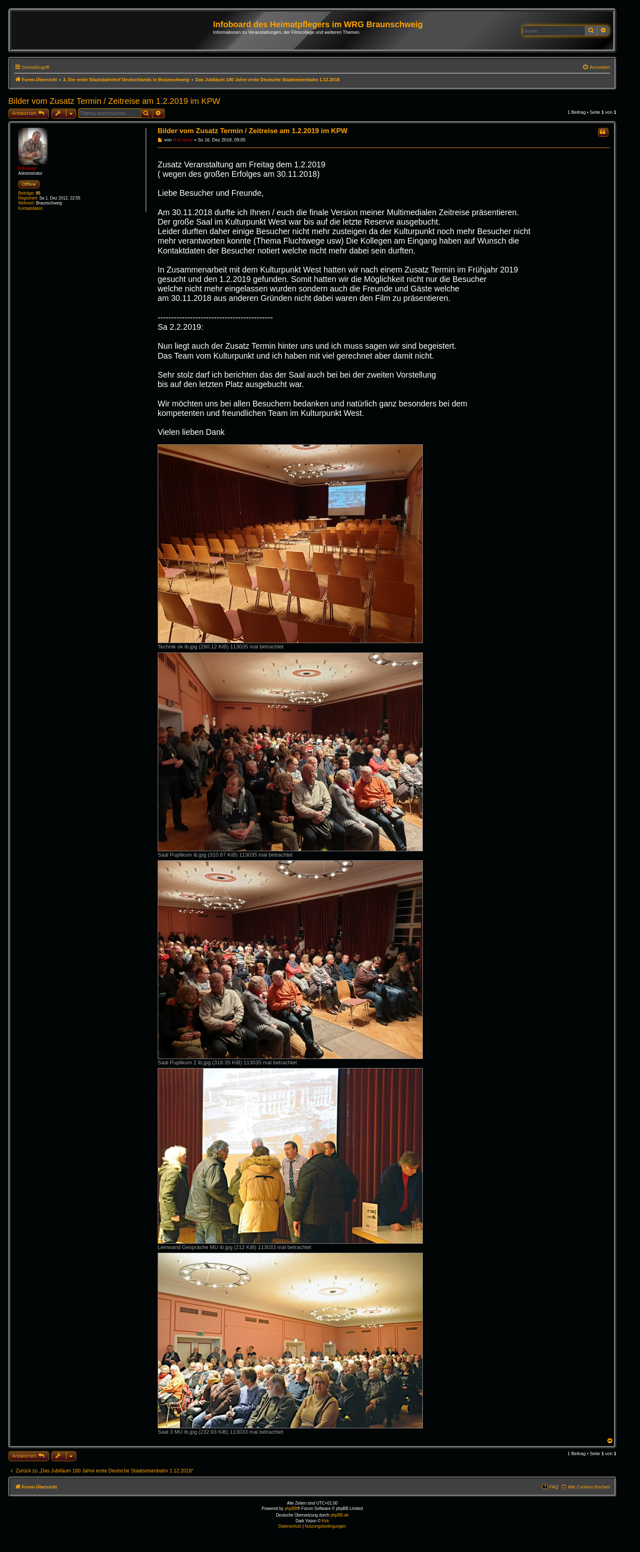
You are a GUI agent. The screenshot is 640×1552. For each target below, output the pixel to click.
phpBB (290, 1508)
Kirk (325, 1521)
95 (38, 193)
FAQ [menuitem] (553, 1486)
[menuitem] (596, 67)
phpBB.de (339, 1515)
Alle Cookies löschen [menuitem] (589, 1486)
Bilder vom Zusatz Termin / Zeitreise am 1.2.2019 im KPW (114, 101)
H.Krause (27, 168)
